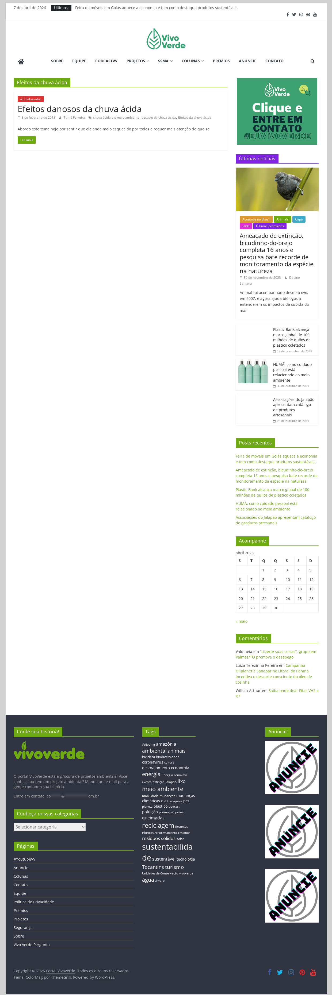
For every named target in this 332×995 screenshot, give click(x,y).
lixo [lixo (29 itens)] (182, 780)
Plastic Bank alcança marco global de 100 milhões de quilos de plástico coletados (292, 335)
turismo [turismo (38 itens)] (174, 865)
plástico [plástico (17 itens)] (160, 804)
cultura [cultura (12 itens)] (169, 761)
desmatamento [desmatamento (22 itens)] (156, 766)
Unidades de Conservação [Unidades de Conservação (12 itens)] (160, 872)
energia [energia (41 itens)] (151, 772)
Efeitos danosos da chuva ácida (80, 107)
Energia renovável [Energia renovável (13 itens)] (175, 773)
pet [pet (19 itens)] (186, 799)
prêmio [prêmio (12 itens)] (180, 810)
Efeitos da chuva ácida (194, 116)
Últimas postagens (270, 224)
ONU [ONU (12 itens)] (164, 800)
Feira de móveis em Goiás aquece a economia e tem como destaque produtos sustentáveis (156, 7)
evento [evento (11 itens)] (147, 781)
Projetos (136, 60)
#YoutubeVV (24, 857)
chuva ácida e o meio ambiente (116, 116)
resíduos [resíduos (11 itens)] (184, 831)
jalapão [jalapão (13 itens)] (171, 780)
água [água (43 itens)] (148, 878)
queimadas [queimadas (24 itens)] (153, 816)
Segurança (23, 926)
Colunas (191, 60)
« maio (241, 619)
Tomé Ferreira (75, 116)
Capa (299, 217)
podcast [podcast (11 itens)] (174, 805)
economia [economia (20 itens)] (180, 766)
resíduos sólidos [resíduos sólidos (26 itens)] (158, 837)
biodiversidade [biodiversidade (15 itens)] (168, 755)
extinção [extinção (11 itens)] (159, 781)
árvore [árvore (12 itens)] (160, 879)
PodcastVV (106, 60)
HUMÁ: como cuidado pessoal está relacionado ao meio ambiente (292, 370)
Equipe (79, 60)
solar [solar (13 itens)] (180, 837)
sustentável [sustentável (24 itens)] (163, 857)
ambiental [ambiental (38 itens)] (154, 749)
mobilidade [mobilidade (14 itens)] (150, 794)
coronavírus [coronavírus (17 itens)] (152, 760)
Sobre (57, 60)
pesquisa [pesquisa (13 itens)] (175, 799)
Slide (246, 224)
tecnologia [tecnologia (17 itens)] (186, 857)
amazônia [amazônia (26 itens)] (166, 742)
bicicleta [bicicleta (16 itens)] (148, 755)
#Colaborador (30, 97)
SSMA (163, 60)
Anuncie (247, 60)
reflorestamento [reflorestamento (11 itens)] (166, 831)
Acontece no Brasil (256, 217)
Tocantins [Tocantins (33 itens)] (153, 865)
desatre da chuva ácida (159, 116)
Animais (283, 217)
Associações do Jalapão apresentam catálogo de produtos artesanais (293, 405)
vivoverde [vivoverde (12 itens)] (186, 872)
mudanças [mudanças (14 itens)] (167, 794)
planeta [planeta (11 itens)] (147, 805)
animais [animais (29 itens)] (177, 749)
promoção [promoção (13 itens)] (166, 810)
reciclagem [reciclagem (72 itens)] (158, 823)
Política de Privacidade (34, 900)
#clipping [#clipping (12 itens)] (148, 743)
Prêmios (221, 60)
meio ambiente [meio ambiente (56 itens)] (162, 787)
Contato (274, 60)
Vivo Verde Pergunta (32, 943)
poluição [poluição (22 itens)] (150, 810)
